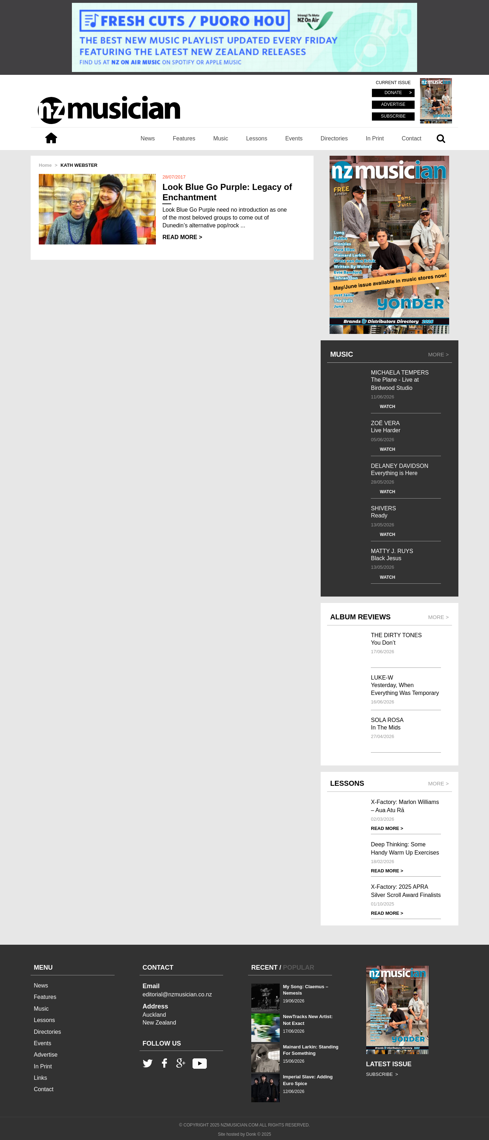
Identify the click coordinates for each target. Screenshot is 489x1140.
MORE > (438, 354)
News (148, 138)
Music (220, 138)
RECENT (264, 967)
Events (294, 138)
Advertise (46, 1055)
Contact (411, 138)
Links (40, 1078)
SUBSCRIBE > (382, 1074)
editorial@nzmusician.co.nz (177, 994)
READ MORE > (182, 237)
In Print (375, 138)
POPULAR (298, 967)
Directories (334, 138)
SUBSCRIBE (393, 116)
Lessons (256, 138)
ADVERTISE (393, 104)
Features (184, 138)
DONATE (393, 93)
